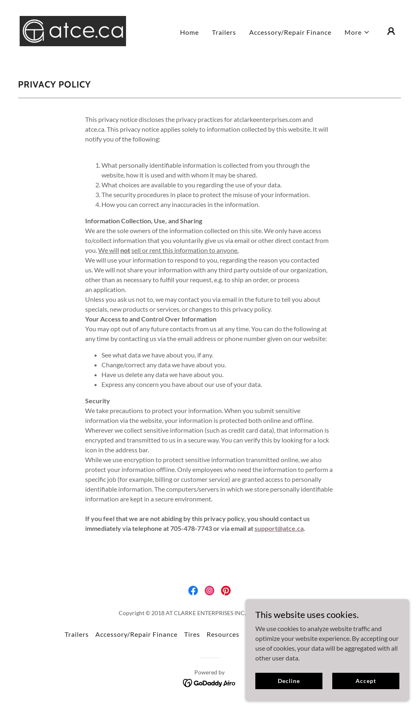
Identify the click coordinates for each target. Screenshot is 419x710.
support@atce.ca (279, 528)
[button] (357, 32)
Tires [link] (192, 634)
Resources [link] (223, 634)
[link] (73, 30)
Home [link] (189, 32)
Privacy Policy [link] (331, 634)
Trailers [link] (224, 32)
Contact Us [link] (264, 634)
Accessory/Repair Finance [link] (290, 32)
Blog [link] (295, 634)
